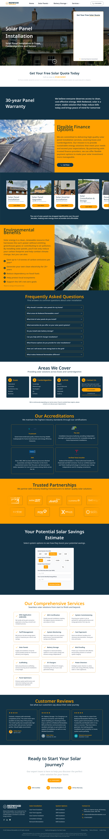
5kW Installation (60, 819)
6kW (65, 554)
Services (76, 3)
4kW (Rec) (53, 554)
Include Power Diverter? (44, 564)
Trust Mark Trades (61, 830)
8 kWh (57, 560)
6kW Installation (60, 822)
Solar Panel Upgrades (35, 812)
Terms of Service (94, 830)
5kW (60, 554)
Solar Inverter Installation (36, 816)
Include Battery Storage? (44, 557)
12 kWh (67, 560)
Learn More (17, 205)
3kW (46, 554)
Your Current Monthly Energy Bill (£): (47, 576)
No (41, 560)
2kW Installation (60, 809)
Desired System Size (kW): (44, 551)
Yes (63, 567)
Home (31, 3)
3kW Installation (60, 812)
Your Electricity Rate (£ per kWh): (46, 570)
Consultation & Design (35, 819)
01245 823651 (97, 3)
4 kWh (49, 560)
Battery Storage (61, 3)
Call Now (65, 165)
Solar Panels (43, 3)
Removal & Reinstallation (36, 822)
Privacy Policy (84, 830)
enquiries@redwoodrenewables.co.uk (91, 395)
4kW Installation (60, 816)
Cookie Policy (102, 830)
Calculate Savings (54, 584)
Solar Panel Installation (35, 809)
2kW (40, 554)
